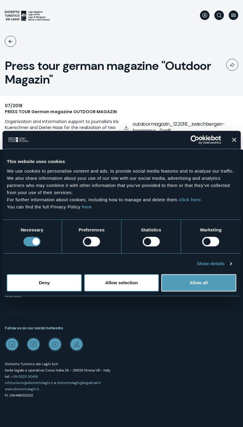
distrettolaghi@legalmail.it (79, 382)
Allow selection (121, 282)
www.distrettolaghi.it (22, 389)
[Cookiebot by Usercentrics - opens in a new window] (195, 139)
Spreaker (76, 344)
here (87, 206)
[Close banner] (234, 140)
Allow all (198, 282)
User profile (205, 15)
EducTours (10, 41)
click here (190, 199)
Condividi (232, 65)
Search (219, 15)
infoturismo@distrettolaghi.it (29, 382)
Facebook (12, 344)
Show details (211, 263)
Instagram (33, 344)
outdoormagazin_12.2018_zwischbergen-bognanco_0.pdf (179, 127)
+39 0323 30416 (24, 376)
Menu (233, 15)
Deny (44, 282)
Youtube (55, 344)
